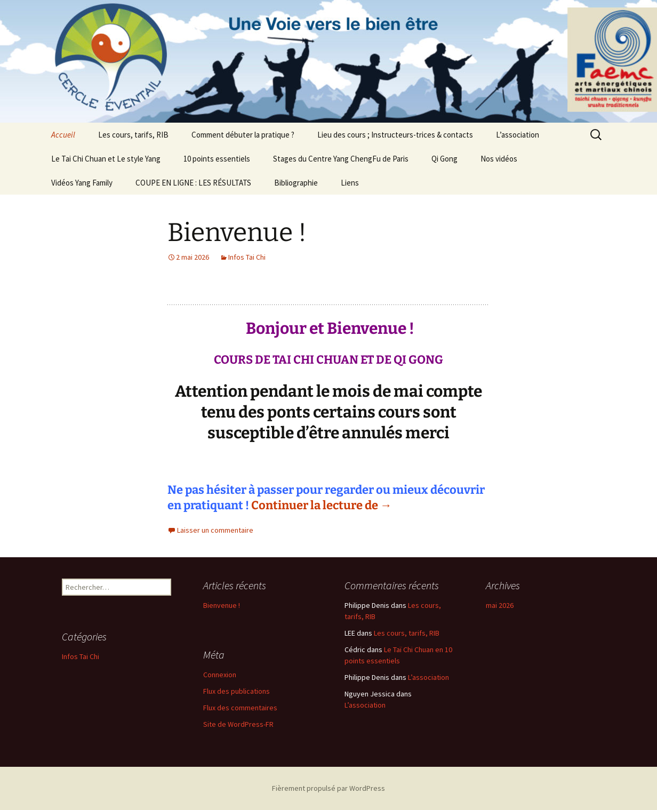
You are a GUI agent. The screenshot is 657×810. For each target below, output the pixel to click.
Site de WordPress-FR (238, 724)
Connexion (219, 674)
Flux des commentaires (240, 707)
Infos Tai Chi (247, 257)
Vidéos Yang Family (82, 183)
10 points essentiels (216, 159)
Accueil (63, 135)
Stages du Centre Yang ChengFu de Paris (340, 159)
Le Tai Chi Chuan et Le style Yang (106, 159)
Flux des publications (236, 691)
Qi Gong (444, 159)
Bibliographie (296, 183)
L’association (517, 135)
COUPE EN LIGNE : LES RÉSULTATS (193, 183)
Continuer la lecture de (321, 505)
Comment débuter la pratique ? (242, 135)
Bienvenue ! (237, 232)
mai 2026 (500, 605)
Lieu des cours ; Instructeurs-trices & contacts (395, 135)
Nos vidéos (498, 159)
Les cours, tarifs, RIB (133, 135)
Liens (350, 183)
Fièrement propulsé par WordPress (328, 788)
